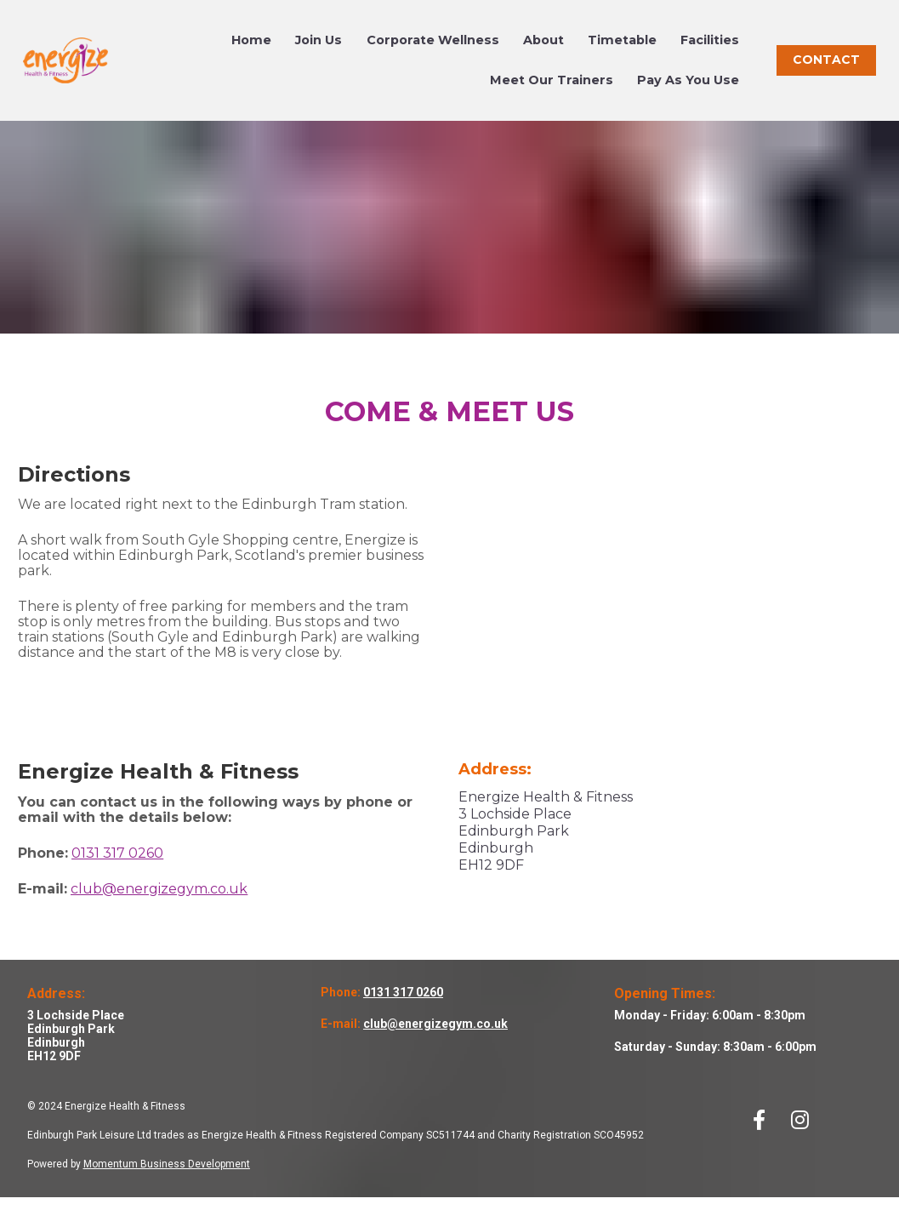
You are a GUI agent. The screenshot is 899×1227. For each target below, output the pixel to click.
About (543, 54)
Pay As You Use (688, 94)
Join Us (318, 54)
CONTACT (826, 74)
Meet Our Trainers (551, 94)
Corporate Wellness (433, 54)
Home (251, 54)
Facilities (709, 54)
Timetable (622, 54)
